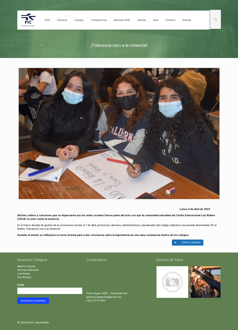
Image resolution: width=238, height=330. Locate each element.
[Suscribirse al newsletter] (33, 300)
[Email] (49, 291)
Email (21, 284)
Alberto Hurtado (26, 266)
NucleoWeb (42, 322)
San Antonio (24, 277)
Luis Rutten (23, 273)
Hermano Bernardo (28, 270)
